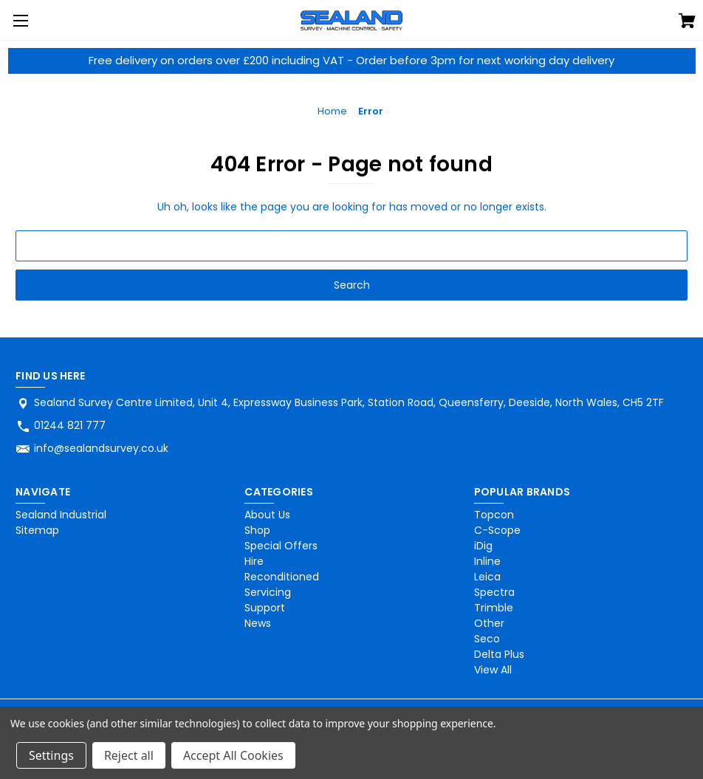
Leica (487, 576)
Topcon (494, 514)
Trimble (493, 607)
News (257, 623)
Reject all (129, 755)
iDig (483, 545)
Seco (487, 638)
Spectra (494, 592)
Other (489, 623)
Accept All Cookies (233, 755)
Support (264, 607)
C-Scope (497, 530)
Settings (51, 755)
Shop (257, 530)
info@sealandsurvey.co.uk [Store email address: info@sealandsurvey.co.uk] (101, 448)
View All (493, 669)
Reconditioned (281, 576)
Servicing (267, 592)
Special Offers (281, 545)
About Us (267, 514)
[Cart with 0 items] (687, 23)
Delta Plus (499, 654)
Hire (254, 561)
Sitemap (37, 530)
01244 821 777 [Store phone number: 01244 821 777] (70, 425)
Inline (487, 561)
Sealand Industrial (61, 514)
